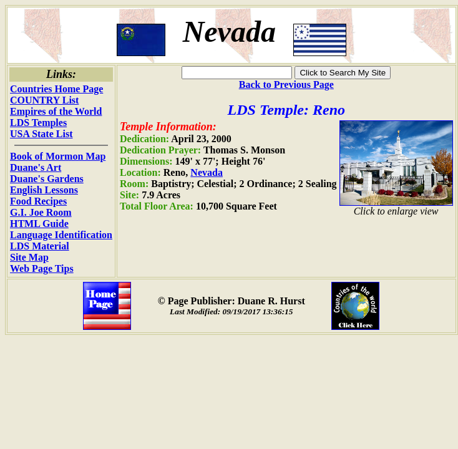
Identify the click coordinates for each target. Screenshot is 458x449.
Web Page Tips (42, 268)
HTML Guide (39, 223)
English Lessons (44, 190)
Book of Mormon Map (57, 156)
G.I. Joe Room (41, 212)
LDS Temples (38, 122)
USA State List (41, 133)
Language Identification (61, 234)
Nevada (206, 172)
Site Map (29, 257)
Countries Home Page (56, 89)
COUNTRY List (44, 100)
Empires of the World (56, 111)
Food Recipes (38, 201)
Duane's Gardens (47, 178)
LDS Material (39, 246)
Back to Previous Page (286, 84)
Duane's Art (35, 167)
